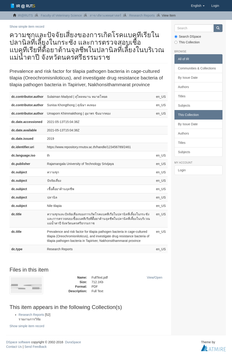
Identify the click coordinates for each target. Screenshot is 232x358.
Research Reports (142, 15)
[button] (198, 5)
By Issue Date (188, 77)
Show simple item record (27, 26)
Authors (183, 87)
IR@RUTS (25, 15)
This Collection (187, 42)
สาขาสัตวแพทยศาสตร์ (105, 15)
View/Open (154, 277)
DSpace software (18, 342)
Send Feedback (35, 346)
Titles (182, 96)
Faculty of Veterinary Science (61, 15)
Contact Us (14, 346)
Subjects (184, 105)
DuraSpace (73, 342)
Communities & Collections (197, 68)
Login (182, 170)
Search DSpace (187, 36)
